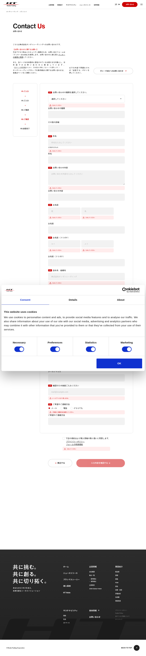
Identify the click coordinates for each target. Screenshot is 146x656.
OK (119, 363)
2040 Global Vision (95, 589)
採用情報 (93, 610)
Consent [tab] (25, 299)
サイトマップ (118, 619)
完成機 (117, 597)
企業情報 (93, 566)
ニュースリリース (70, 573)
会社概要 (92, 572)
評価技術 (118, 594)
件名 (55, 136)
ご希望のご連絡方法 (61, 404)
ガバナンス (66, 623)
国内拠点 (93, 579)
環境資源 (118, 601)
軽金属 (117, 572)
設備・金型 (118, 590)
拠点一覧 (92, 575)
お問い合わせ (130, 4)
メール (54, 408)
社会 (64, 619)
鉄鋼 (116, 575)
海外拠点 (93, 581)
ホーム (66, 566)
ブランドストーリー (71, 579)
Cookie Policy (119, 613)
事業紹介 (119, 566)
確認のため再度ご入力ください (66, 386)
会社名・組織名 (59, 270)
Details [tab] (73, 299)
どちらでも (78, 408)
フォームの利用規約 (74, 444)
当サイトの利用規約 (20, 67)
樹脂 (116, 579)
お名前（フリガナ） (61, 238)
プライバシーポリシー (75, 441)
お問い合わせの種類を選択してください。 (70, 92)
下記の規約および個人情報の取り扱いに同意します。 (88, 438)
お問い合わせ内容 (60, 168)
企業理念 (92, 585)
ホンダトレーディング (12, 11)
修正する (61, 463)
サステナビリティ (70, 610)
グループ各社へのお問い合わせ (113, 71)
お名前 (55, 205)
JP (116, 4)
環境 (64, 616)
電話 (65, 408)
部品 (116, 586)
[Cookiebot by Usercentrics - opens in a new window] (127, 290)
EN (119, 4)
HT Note (66, 592)
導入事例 (67, 586)
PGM (116, 583)
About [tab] (121, 299)
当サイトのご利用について (122, 616)
